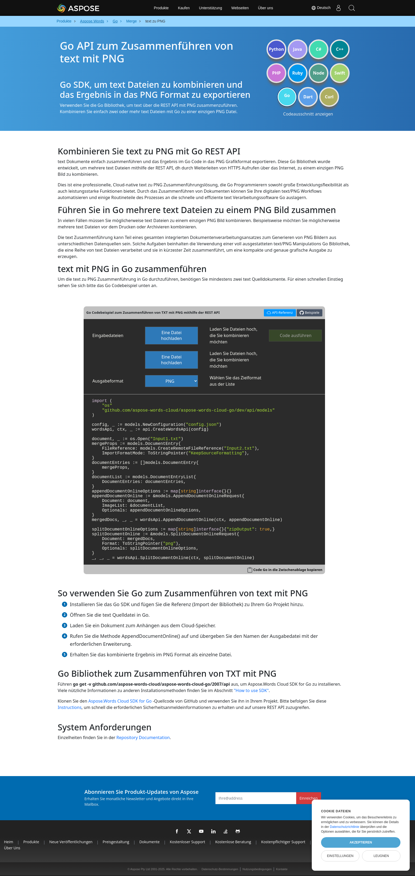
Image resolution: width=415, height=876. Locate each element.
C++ (340, 49)
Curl (329, 97)
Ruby (297, 73)
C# (319, 49)
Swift (339, 73)
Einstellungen (340, 856)
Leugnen (381, 856)
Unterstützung (210, 8)
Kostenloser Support (187, 841)
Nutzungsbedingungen (257, 869)
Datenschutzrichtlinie (344, 827)
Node (318, 73)
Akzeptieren (361, 842)
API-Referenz (279, 312)
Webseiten (240, 8)
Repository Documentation (143, 737)
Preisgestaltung (116, 841)
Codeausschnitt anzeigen (308, 114)
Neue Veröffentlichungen (70, 841)
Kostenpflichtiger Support (283, 841)
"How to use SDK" (251, 690)
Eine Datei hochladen (171, 336)
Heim (8, 841)
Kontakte (281, 869)
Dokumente (149, 841)
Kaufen (184, 8)
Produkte (161, 8)
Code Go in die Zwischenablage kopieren (287, 569)
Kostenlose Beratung (233, 841)
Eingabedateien (107, 335)
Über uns (265, 8)
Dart (308, 97)
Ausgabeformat (107, 381)
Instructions (70, 707)
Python (276, 49)
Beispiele (309, 312)
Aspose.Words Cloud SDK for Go (120, 701)
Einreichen (309, 798)
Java (297, 49)
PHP (276, 73)
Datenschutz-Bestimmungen (219, 869)
